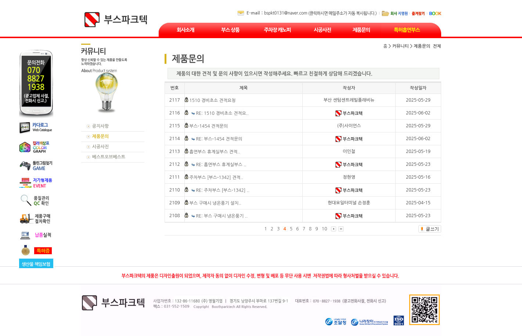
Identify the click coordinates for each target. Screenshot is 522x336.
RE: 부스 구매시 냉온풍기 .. (222, 216)
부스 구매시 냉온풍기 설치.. (215, 203)
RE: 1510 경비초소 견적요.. (222, 113)
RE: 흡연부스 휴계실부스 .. (221, 164)
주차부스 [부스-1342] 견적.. (216, 177)
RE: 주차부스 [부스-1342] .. (222, 190)
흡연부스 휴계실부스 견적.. (214, 152)
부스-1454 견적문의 (208, 126)
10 (324, 229)
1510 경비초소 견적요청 (212, 100)
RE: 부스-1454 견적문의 (219, 139)
